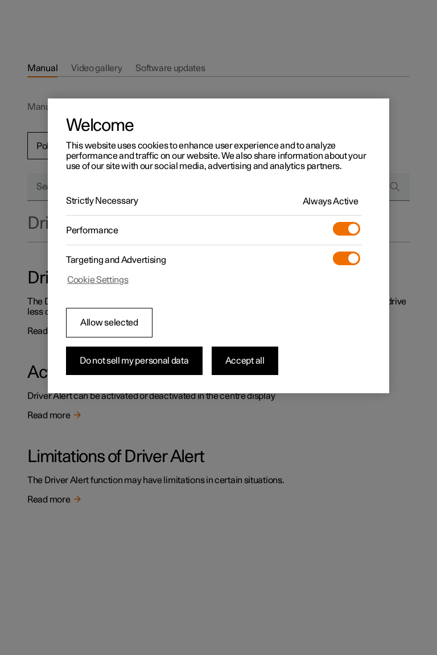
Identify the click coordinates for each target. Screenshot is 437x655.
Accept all (245, 360)
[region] (218, 245)
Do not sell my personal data (134, 360)
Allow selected (109, 322)
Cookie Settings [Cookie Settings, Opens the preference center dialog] (98, 280)
